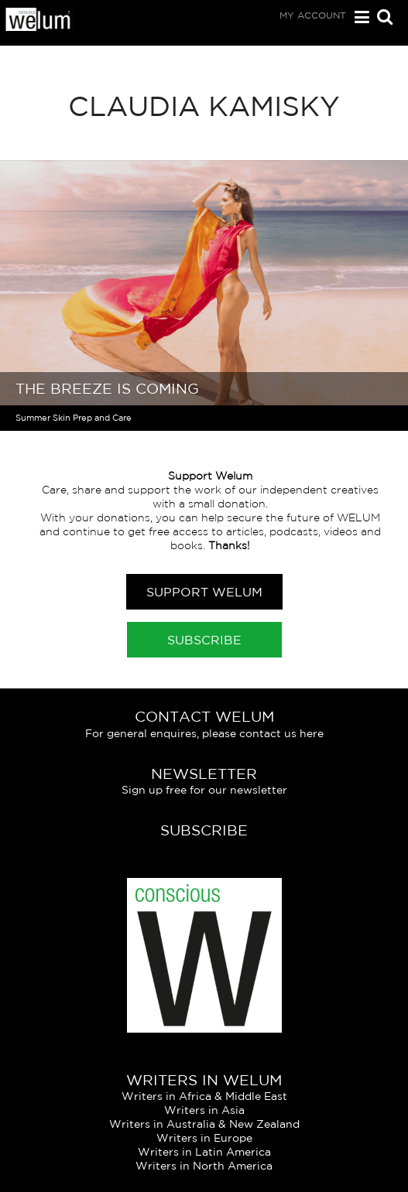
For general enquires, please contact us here (204, 733)
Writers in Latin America (204, 1152)
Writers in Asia (204, 1110)
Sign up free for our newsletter (204, 790)
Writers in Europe (204, 1138)
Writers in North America (204, 1166)
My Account (312, 15)
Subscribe (204, 640)
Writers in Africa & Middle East (204, 1096)
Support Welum (204, 592)
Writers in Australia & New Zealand (204, 1124)
